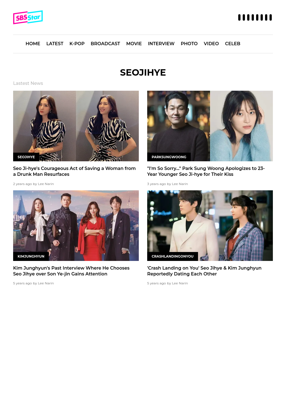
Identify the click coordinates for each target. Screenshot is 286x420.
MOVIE (134, 43)
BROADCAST (105, 43)
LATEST (54, 43)
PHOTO (189, 43)
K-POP (77, 43)
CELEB (232, 43)
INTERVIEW (161, 43)
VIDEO (211, 43)
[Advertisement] (143, 335)
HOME (33, 43)
